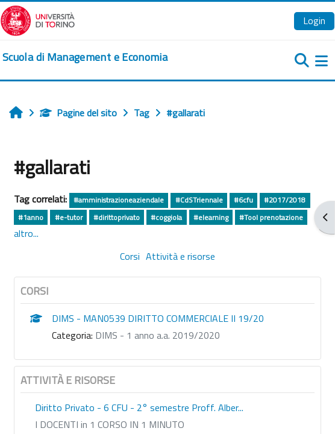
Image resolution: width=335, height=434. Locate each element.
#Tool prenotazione (271, 217)
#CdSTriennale (199, 200)
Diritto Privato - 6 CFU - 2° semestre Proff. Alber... (139, 407)
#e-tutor (69, 217)
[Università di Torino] (37, 19)
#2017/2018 (284, 200)
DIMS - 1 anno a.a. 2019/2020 (157, 335)
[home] (85, 57)
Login (314, 20)
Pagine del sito (78, 112)
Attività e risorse (180, 256)
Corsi (130, 256)
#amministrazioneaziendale (119, 200)
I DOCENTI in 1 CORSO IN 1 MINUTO (109, 424)
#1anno (30, 217)
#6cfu (243, 200)
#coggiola (166, 217)
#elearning (210, 217)
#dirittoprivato (116, 217)
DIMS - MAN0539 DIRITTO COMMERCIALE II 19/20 (158, 318)
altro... (26, 233)
